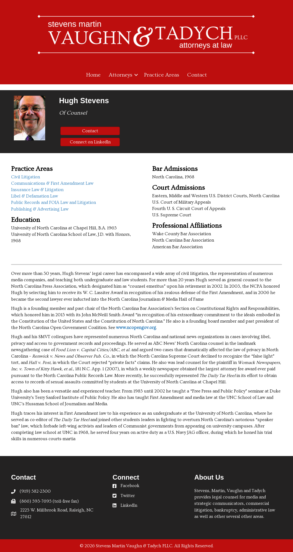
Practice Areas (161, 75)
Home (93, 75)
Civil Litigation (25, 176)
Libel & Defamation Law (34, 196)
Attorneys (120, 75)
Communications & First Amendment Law (52, 183)
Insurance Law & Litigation (37, 189)
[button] (136, 75)
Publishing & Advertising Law (39, 209)
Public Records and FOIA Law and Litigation (53, 202)
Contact (197, 75)
